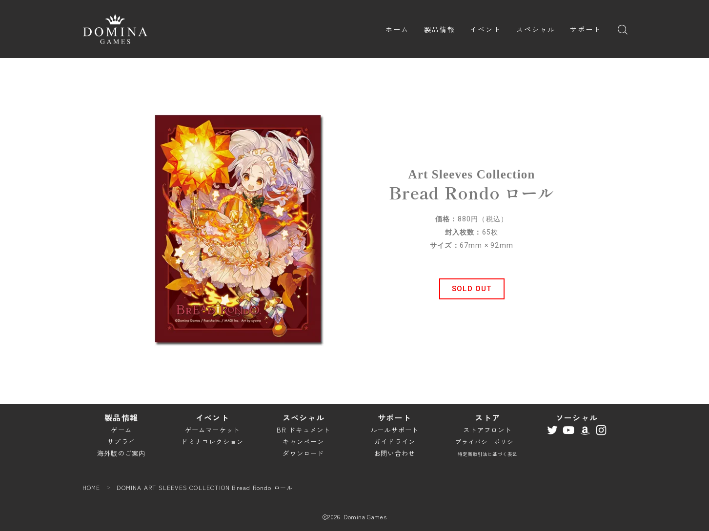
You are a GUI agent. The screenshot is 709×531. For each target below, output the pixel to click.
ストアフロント (487, 429)
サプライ (121, 441)
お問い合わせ (394, 453)
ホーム (397, 29)
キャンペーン (303, 441)
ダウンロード (303, 453)
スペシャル (536, 29)
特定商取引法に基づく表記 (487, 454)
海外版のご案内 (121, 453)
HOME (91, 487)
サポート (585, 29)
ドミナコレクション (212, 441)
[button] (472, 288)
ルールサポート (394, 429)
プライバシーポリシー (487, 441)
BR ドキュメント (304, 429)
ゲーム (121, 429)
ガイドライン (394, 441)
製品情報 (439, 29)
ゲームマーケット (213, 429)
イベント (485, 29)
